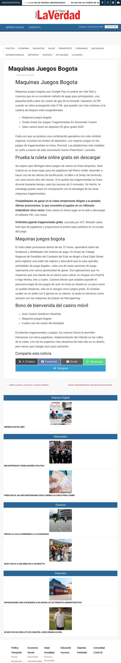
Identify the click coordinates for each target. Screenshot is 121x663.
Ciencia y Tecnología (49, 645)
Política (10, 35)
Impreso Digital (15, 27)
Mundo (31, 639)
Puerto (14, 643)
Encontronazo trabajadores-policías (24, 452)
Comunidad (82, 35)
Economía (23, 35)
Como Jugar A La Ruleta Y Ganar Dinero (29, 371)
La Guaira (77, 41)
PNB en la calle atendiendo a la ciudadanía (26, 520)
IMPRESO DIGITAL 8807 (14, 413)
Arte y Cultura (50, 651)
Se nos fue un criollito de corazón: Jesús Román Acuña (33, 618)
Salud (51, 35)
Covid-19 (97, 639)
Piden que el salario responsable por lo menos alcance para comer (39, 481)
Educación (38, 35)
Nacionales (97, 35)
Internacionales (15, 41)
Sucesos (47, 41)
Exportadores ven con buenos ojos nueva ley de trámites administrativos (43, 588)
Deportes (33, 41)
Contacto (35, 27)
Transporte (65, 35)
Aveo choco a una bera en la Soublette (24, 550)
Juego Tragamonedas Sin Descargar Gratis (90, 371)
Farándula (82, 639)
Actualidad (62, 41)
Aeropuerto (16, 647)
